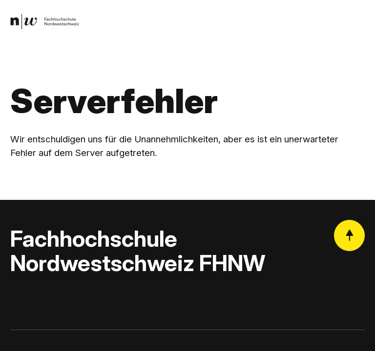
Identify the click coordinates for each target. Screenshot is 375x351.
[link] (44, 22)
